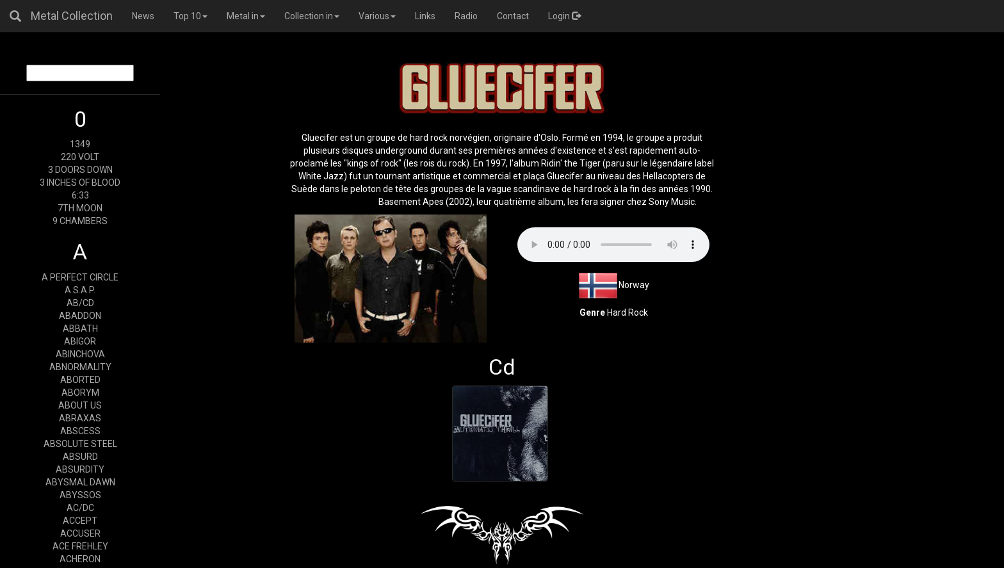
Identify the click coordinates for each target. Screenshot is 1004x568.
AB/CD (80, 303)
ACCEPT (80, 520)
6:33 (80, 195)
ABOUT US (80, 405)
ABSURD (80, 456)
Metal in (246, 16)
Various (377, 16)
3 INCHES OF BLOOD (80, 182)
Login (564, 16)
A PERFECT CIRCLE (80, 277)
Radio (466, 16)
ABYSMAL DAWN (80, 482)
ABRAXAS (80, 418)
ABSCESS (80, 431)
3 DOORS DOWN (80, 170)
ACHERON (80, 559)
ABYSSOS (80, 495)
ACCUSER (80, 533)
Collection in (311, 16)
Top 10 (190, 16)
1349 (80, 144)
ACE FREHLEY (80, 546)
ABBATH (80, 328)
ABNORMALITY (80, 367)
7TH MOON (80, 208)
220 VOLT (80, 157)
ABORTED (80, 380)
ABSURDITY (80, 469)
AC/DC (80, 508)
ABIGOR (80, 341)
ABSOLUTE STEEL (80, 444)
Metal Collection (72, 15)
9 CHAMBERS (80, 221)
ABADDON (80, 316)
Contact (513, 16)
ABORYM (80, 392)
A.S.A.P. (80, 290)
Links (425, 16)
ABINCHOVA (80, 354)
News (143, 16)
